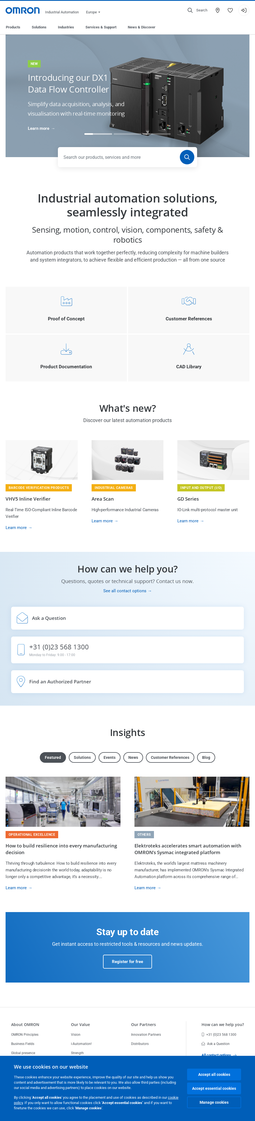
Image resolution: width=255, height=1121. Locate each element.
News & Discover (141, 27)
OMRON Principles (24, 1035)
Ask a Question (216, 1044)
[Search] (187, 157)
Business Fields (22, 1044)
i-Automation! (81, 1044)
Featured (53, 757)
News (133, 757)
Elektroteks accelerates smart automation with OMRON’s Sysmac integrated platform (187, 849)
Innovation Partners (146, 1035)
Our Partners (143, 1024)
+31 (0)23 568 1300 (219, 1035)
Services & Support (100, 27)
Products (13, 27)
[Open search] (197, 10)
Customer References (170, 757)
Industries (66, 27)
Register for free (127, 961)
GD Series (188, 499)
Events (110, 757)
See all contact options (124, 590)
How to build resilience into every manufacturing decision (61, 849)
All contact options (219, 1055)
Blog (206, 757)
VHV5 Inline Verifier (28, 499)
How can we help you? (223, 1024)
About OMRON (25, 1024)
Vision (75, 1035)
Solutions (39, 27)
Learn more (38, 128)
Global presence (23, 1053)
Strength (77, 1053)
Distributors (140, 1044)
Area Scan (103, 499)
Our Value (80, 1024)
